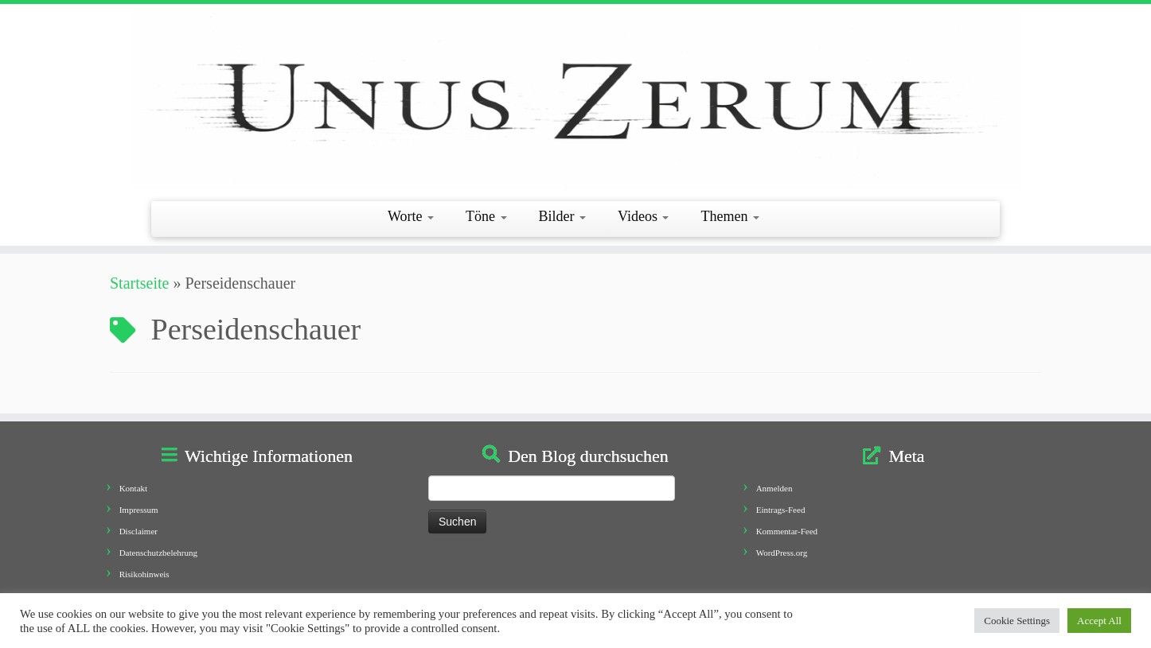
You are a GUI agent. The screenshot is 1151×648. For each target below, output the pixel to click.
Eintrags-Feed (781, 509)
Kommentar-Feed (786, 531)
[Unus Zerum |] (575, 100)
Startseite (139, 283)
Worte (411, 216)
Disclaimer (138, 531)
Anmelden (774, 488)
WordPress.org (782, 552)
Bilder (563, 216)
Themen (729, 216)
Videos (643, 216)
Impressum (138, 509)
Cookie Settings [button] (1017, 621)
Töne (486, 216)
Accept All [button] (1099, 621)
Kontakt (133, 488)
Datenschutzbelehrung (158, 552)
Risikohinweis (144, 574)
